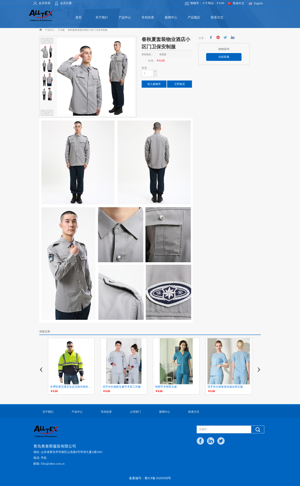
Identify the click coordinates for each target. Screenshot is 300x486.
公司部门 (135, 411)
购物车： (204, 3)
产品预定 (194, 17)
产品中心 (125, 17)
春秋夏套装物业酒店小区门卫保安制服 (87, 30)
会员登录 (41, 3)
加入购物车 (154, 84)
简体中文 (236, 3)
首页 (78, 17)
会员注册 (63, 3)
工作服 (61, 30)
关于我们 (101, 17)
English (256, 3)
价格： (152, 60)
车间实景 (148, 17)
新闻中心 (171, 17)
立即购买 (179, 84)
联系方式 (217, 17)
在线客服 (223, 56)
